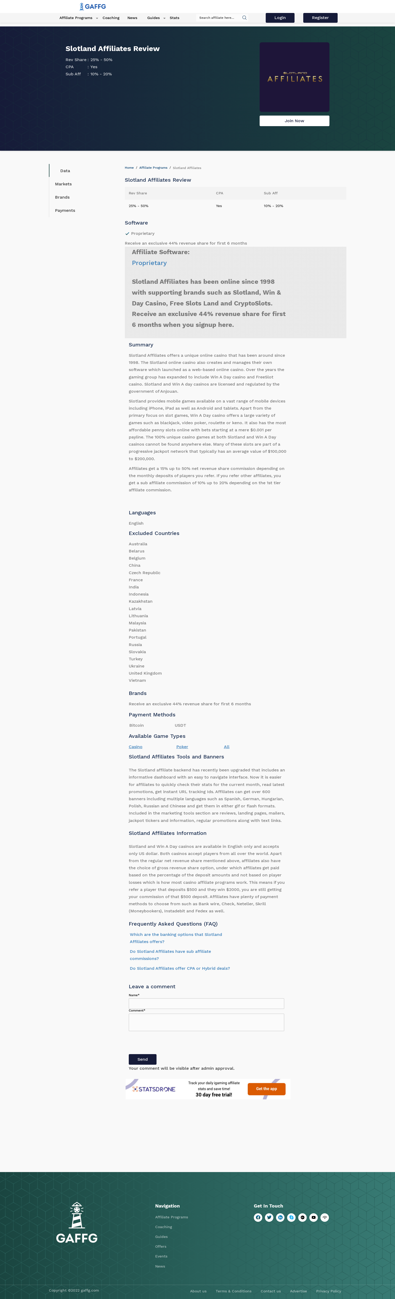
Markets (63, 183)
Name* (134, 995)
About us (198, 1291)
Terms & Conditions (233, 1291)
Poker (182, 746)
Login (281, 17)
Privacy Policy (328, 1291)
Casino (136, 746)
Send (142, 1059)
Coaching (106, 18)
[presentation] (169, 1043)
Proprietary (149, 263)
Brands (62, 197)
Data (61, 170)
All (226, 746)
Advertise (298, 1291)
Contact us (271, 1291)
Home (129, 168)
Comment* (137, 1010)
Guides (146, 18)
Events (161, 1256)
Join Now (294, 120)
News (127, 18)
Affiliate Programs (73, 18)
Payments (65, 210)
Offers (160, 1246)
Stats (165, 18)
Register (320, 17)
